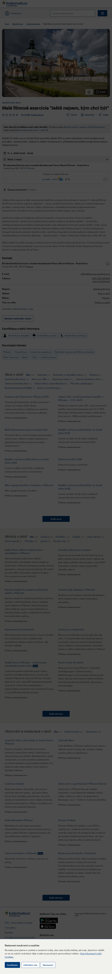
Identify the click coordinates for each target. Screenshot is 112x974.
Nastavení (48, 965)
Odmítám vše (30, 965)
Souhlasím (12, 965)
